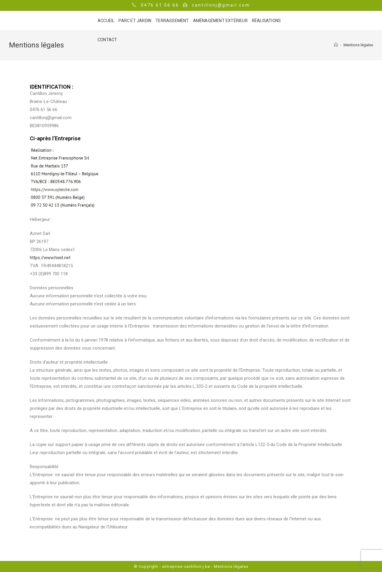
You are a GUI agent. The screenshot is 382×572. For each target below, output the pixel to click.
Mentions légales (230, 566)
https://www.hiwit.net (50, 257)
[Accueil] (336, 45)
